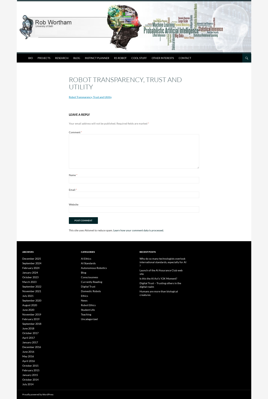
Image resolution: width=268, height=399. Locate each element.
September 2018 (30, 321)
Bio (30, 58)
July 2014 (27, 379)
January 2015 (29, 370)
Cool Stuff (139, 58)
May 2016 (27, 352)
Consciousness (88, 276)
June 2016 (27, 348)
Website (73, 204)
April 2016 (27, 356)
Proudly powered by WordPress (37, 394)
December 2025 (30, 258)
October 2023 (29, 276)
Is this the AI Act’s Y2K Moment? (155, 270)
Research (61, 58)
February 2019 (29, 316)
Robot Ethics (87, 303)
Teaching (85, 312)
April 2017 (27, 334)
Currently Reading (90, 281)
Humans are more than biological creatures (160, 279)
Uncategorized (88, 316)
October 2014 (29, 374)
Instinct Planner (97, 58)
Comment (75, 132)
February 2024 (29, 267)
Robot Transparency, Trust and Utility (90, 97)
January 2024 (29, 272)
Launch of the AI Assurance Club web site (159, 266)
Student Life (86, 307)
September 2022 (30, 285)
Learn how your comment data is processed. (138, 230)
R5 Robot (120, 58)
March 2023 (28, 281)
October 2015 (29, 361)
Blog (76, 58)
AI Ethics (85, 258)
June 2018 (27, 325)
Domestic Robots (89, 289)
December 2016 (30, 343)
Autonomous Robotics (92, 267)
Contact (185, 58)
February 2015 (29, 365)
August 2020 (28, 303)
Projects (44, 58)
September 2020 (30, 298)
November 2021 (30, 289)
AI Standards (87, 263)
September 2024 (30, 263)
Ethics (84, 294)
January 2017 (29, 339)
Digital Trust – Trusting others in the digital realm (163, 275)
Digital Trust (87, 285)
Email (73, 189)
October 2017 (29, 330)
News (83, 298)
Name (73, 175)
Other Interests (163, 58)
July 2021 (27, 294)
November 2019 (30, 312)
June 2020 (27, 307)
